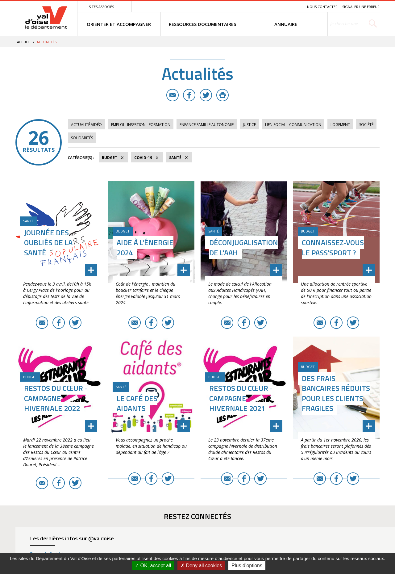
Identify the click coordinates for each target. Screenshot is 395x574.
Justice (249, 124)
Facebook (189, 95)
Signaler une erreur (361, 6)
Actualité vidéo (86, 124)
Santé (175, 157)
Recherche (293, 6)
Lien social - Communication (293, 124)
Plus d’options (246, 565)
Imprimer (222, 95)
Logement (340, 124)
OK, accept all (153, 565)
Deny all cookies (201, 565)
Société (366, 124)
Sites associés (101, 6)
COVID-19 (143, 157)
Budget (109, 157)
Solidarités (82, 137)
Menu (257, 6)
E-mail (172, 95)
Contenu (273, 6)
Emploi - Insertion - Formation (140, 124)
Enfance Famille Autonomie (207, 124)
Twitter (206, 95)
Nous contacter (322, 6)
